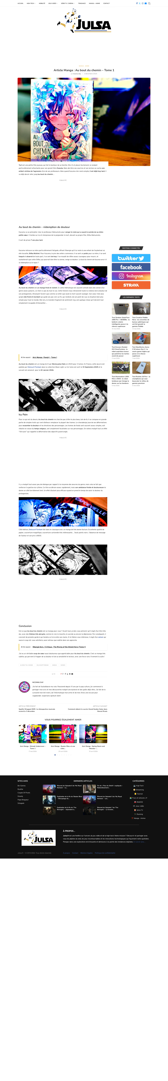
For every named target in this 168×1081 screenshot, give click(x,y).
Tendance (82, 3)
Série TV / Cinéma (67, 3)
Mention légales (86, 853)
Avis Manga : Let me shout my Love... (93, 746)
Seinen (63, 665)
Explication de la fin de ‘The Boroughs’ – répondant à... (66, 809)
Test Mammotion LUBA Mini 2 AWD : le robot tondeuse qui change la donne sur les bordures (120, 380)
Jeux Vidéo (52, 3)
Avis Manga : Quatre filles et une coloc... (52, 747)
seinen (100, 637)
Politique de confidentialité (105, 853)
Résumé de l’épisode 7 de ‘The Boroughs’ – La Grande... (107, 809)
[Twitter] (140, 3)
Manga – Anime (94, 3)
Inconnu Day (77, 74)
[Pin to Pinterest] (69, 674)
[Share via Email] (72, 674)
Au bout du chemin (26, 665)
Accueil (20, 3)
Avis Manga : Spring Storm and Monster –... (72, 747)
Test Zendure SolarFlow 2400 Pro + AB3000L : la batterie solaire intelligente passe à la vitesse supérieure (121, 322)
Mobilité (42, 3)
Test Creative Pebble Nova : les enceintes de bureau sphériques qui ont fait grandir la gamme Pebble (140, 322)
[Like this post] (63, 674)
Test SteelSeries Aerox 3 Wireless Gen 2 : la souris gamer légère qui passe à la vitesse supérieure (141, 351)
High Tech (30, 3)
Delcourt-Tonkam (34, 367)
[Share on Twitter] (67, 674)
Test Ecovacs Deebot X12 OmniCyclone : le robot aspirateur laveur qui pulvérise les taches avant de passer (120, 351)
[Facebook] (136, 3)
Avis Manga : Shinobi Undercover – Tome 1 (33, 747)
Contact (106, 3)
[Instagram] (142, 3)
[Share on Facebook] (65, 674)
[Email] (146, 3)
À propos (66, 853)
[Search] (149, 3)
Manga (54, 665)
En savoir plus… (139, 842)
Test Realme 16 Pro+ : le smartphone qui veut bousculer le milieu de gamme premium (141, 380)
